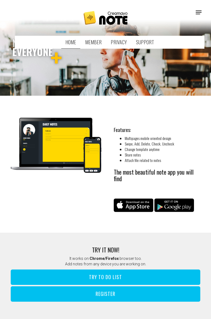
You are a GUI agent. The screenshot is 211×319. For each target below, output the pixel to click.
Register (105, 293)
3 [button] (114, 87)
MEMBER (93, 42)
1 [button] (97, 87)
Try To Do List (105, 276)
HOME (70, 42)
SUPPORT (145, 42)
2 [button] (105, 87)
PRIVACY (119, 42)
